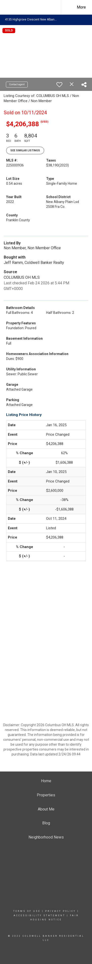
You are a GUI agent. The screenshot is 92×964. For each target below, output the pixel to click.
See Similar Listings (25, 150)
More (81, 7)
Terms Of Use (26, 911)
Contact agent (17, 84)
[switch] (59, 84)
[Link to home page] (34, 7)
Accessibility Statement (39, 915)
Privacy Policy (60, 911)
